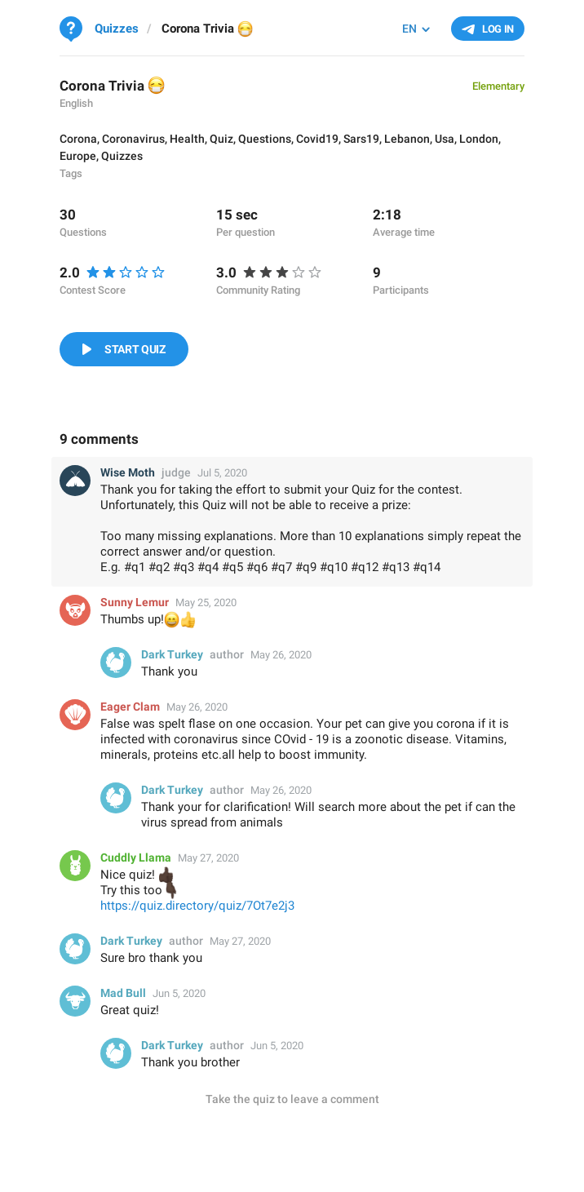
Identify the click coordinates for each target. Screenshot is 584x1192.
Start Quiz (135, 349)
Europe (78, 155)
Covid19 (317, 138)
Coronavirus (133, 138)
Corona (78, 138)
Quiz (221, 138)
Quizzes (122, 155)
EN (409, 28)
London (478, 138)
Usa (444, 138)
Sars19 (361, 138)
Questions (264, 138)
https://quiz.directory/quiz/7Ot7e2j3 (197, 905)
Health (187, 138)
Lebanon (407, 138)
